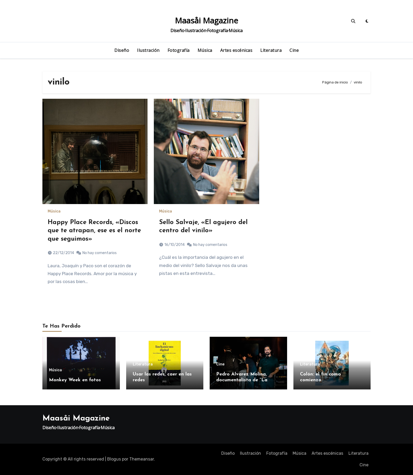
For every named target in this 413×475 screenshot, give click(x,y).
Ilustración (148, 50)
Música (205, 50)
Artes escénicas (236, 50)
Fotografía (179, 50)
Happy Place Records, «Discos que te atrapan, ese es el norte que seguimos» (94, 230)
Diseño (121, 50)
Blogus (114, 459)
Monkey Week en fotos (75, 380)
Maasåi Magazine (206, 20)
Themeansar (141, 459)
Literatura (271, 50)
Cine (294, 50)
